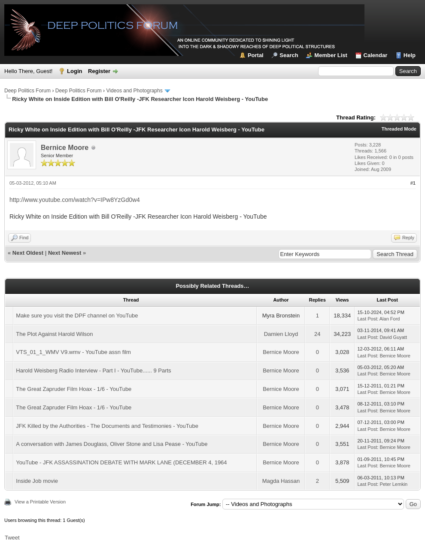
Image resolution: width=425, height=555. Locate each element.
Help (410, 55)
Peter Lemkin (393, 484)
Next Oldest (27, 253)
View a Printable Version (40, 501)
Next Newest (64, 253)
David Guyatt (393, 337)
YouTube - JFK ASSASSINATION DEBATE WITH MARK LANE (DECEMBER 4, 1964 (121, 462)
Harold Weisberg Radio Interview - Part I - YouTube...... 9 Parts (93, 370)
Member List (330, 55)
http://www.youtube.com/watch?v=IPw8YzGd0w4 (74, 199)
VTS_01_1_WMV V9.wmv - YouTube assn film (73, 352)
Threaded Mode (399, 128)
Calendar (376, 55)
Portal (256, 55)
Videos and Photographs (134, 91)
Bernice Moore (64, 147)
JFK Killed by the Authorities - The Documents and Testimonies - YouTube (107, 426)
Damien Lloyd (281, 334)
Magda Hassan (281, 481)
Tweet (12, 537)
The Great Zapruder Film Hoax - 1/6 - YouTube (73, 389)
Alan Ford (389, 318)
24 (317, 334)
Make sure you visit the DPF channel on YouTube (77, 315)
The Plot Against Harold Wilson (54, 334)
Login (74, 71)
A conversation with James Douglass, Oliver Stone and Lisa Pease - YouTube (111, 444)
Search (288, 55)
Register (99, 71)
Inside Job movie (37, 481)
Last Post (367, 318)
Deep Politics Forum (27, 91)
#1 (413, 183)
